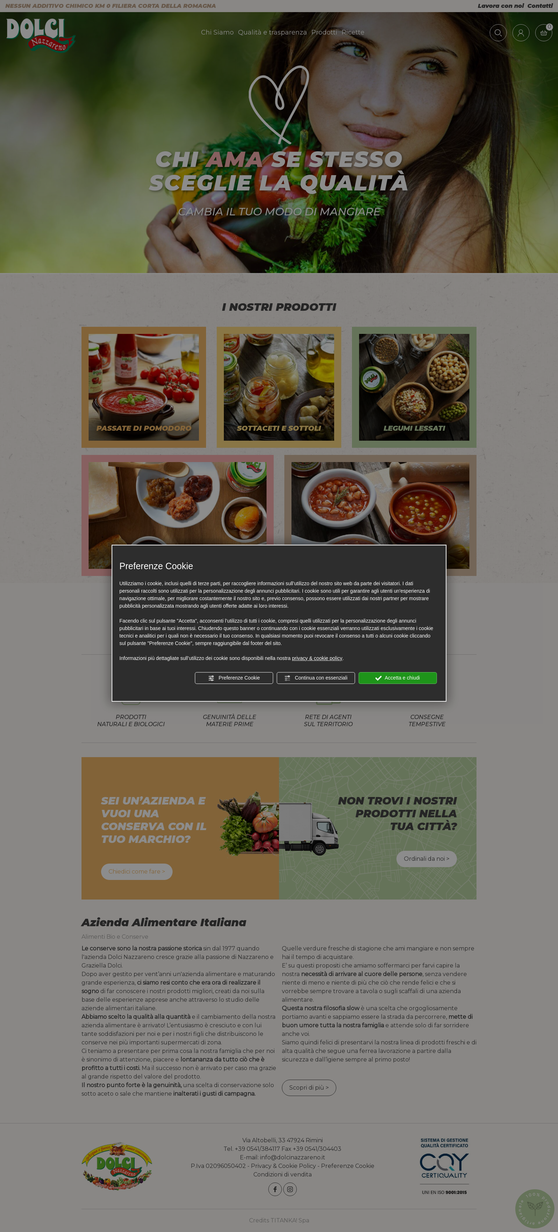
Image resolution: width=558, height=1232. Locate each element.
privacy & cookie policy (317, 658)
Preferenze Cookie (234, 678)
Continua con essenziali (316, 678)
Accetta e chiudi (397, 678)
